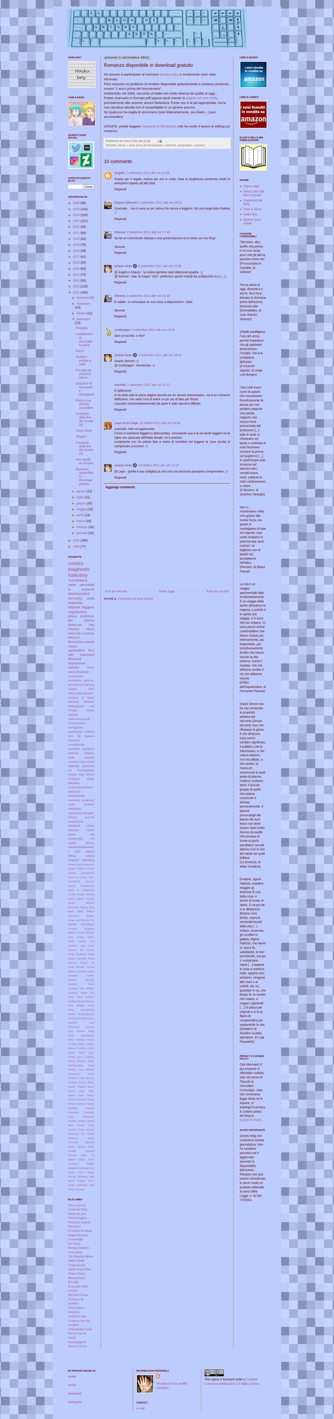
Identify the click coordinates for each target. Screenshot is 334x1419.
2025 (77, 209)
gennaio (82, 533)
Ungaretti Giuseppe (78, 1168)
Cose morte (75, 1252)
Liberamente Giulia (80, 1329)
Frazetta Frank (81, 984)
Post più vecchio (218, 591)
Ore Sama (74, 1243)
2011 (77, 292)
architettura (75, 680)
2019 (77, 244)
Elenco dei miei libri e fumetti (254, 193)
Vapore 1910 (81, 689)
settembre (83, 319)
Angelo (119, 173)
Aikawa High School (81, 774)
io (69, 589)
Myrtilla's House (78, 1295)
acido (71, 757)
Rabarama (88, 1116)
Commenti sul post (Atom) (135, 598)
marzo (81, 521)
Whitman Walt (86, 1176)
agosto (81, 491)
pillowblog (88, 860)
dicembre (83, 297)
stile (71, 654)
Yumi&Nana (78, 580)
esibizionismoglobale (80, 693)
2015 (77, 268)
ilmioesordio (169, 74)
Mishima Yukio (76, 1078)
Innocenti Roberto (78, 1018)
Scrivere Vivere (77, 1346)
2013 (77, 280)
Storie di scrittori (77, 877)
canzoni (72, 761)
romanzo (199, 145)
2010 (77, 540)
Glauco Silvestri (126, 202)
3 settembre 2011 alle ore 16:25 (153, 330)
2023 (77, 221)
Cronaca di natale (81, 697)
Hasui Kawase (85, 997)
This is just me (77, 1205)
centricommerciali (79, 719)
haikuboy (78, 575)
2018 (77, 251)
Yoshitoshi (82, 1185)
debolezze (74, 791)
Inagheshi (78, 569)
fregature (73, 860)
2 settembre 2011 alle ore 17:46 (148, 232)
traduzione (87, 654)
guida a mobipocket (81, 890)
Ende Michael (76, 967)
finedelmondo (76, 795)
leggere (88, 607)
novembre (83, 303)
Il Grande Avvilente (80, 1230)
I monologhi (75, 1239)
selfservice (74, 808)
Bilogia (72, 868)
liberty (90, 667)
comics (75, 563)
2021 (77, 233)
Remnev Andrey (77, 1121)
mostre (72, 894)
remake (81, 894)
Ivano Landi (76, 1260)
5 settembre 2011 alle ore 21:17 (148, 385)
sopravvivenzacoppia (81, 813)
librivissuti (74, 659)
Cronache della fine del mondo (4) (84, 419)
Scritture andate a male (83, 360)
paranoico (88, 766)
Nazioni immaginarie (81, 873)
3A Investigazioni (81, 770)
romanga (79, 1189)
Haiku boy (250, 214)
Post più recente (116, 591)
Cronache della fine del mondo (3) (84, 448)
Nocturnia (74, 1226)
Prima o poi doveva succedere (84, 404)
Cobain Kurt (86, 941)
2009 (77, 546)
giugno (81, 503)
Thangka (82, 328)
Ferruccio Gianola (79, 1222)
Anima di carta (77, 1316)
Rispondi (120, 189)
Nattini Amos (76, 1095)
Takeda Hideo (85, 1146)
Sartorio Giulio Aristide (81, 1129)
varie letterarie (81, 600)
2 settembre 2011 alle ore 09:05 (160, 202)
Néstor (90, 1095)
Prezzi (80, 351)
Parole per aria (77, 1213)
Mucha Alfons (86, 1082)
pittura (72, 616)
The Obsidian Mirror (81, 1256)
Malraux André (85, 1061)
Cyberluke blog (77, 1209)
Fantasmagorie (77, 1342)
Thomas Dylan (77, 1155)
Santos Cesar (85, 1125)
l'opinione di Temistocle (159, 126)
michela (120, 385)
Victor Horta (84, 430)
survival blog (87, 684)
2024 (77, 215)
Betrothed (74, 825)
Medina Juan (76, 1069)
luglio (80, 497)
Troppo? (81, 436)
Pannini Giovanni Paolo (81, 1099)
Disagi (80, 868)
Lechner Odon (86, 1048)
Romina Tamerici (78, 1247)
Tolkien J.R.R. (86, 1159)
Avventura (88, 864)
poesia (89, 642)
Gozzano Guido (77, 992)
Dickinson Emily (85, 954)
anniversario (75, 676)
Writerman (75, 625)
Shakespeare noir (81, 706)
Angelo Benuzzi (78, 1235)
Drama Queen (76, 1273)
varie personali (81, 585)
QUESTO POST (251, 1120)
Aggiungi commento (120, 487)
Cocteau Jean (77, 945)
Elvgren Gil (87, 962)
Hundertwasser (86, 1014)
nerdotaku (74, 800)
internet (74, 607)
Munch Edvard (76, 1087)
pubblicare (87, 616)
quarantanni (75, 731)
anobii (72, 1385)
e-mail (140, 1408)
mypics (73, 646)
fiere (91, 650)
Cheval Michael (85, 932)
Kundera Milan (76, 1044)
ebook (121, 145)
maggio (81, 509)
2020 (77, 239)
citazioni (73, 629)
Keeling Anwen (85, 1039)
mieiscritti (170, 145)
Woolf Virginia (76, 1181)
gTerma (89, 620)
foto (91, 625)
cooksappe (122, 330)
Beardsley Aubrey (78, 907)
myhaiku (73, 667)
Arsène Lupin (75, 864)
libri (70, 620)
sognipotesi (77, 612)
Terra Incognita (77, 1218)
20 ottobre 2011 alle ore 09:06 (159, 423)
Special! (89, 753)
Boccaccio (73, 915)
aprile (80, 515)
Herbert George (76, 1001)
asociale (89, 757)
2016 (77, 262)
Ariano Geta (123, 266)
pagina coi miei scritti (201, 98)
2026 (77, 203)
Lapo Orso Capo (126, 423)
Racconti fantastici (81, 701)
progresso (88, 800)
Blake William (85, 911)
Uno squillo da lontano (84, 461)
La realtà (89, 868)
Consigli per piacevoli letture (84, 373)
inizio (71, 1189)
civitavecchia (87, 886)
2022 (77, 226)
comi (91, 1185)
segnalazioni (76, 663)
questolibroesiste (78, 671)
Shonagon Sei (76, 1133)
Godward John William (81, 988)
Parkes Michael (76, 1104)
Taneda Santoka (81, 1151)
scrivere (87, 589)
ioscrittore (74, 749)
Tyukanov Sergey (81, 1163)
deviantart (74, 1393)
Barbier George (85, 898)
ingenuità (73, 766)
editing (90, 855)
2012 (77, 286)
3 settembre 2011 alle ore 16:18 (148, 295)
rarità (71, 804)
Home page (167, 591)
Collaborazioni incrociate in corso (84, 339)
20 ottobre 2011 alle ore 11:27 (158, 465)
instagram (74, 1402)
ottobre (81, 313)
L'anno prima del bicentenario (145, 145)
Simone (120, 232)
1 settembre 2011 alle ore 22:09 (147, 173)
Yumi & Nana (253, 209)
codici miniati (86, 761)
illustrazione (76, 642)
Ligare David (76, 1052)
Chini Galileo (76, 937)
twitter (72, 1376)
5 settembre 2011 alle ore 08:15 (159, 355)
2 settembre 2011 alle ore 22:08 (159, 266)
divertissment (79, 594)
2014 (77, 274)
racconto (75, 598)
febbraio (82, 527)
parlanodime (185, 145)
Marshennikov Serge (81, 1065)
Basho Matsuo (81, 903)
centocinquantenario (80, 787)
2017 (77, 256)
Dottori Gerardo (77, 958)
